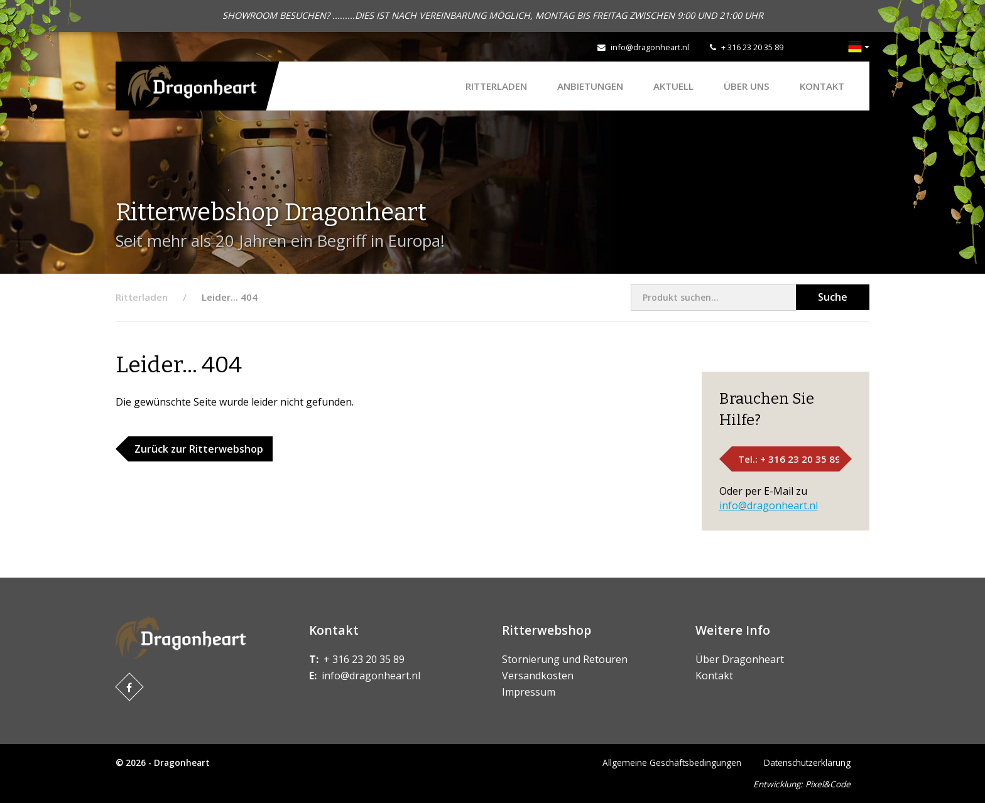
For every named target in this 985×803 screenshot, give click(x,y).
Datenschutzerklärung (807, 762)
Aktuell (673, 86)
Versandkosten (538, 675)
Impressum (528, 692)
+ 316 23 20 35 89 (752, 47)
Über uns (747, 86)
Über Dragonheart (739, 659)
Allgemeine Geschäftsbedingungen (671, 762)
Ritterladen (496, 86)
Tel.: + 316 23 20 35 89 (789, 459)
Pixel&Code (828, 784)
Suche (832, 297)
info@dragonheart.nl (650, 47)
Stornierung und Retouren (565, 659)
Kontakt (822, 86)
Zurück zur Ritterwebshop (198, 449)
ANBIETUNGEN (590, 86)
